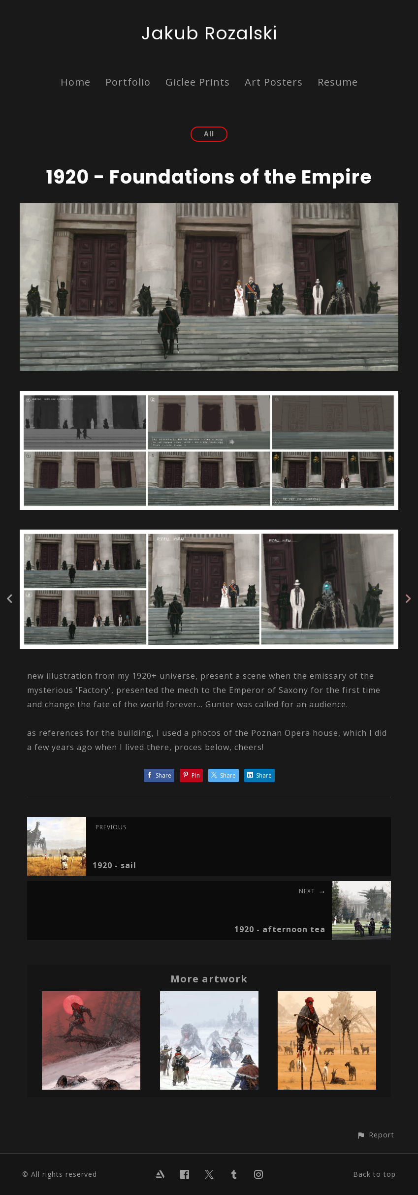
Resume (338, 82)
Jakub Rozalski (209, 33)
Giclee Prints (197, 82)
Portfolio (128, 82)
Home (76, 82)
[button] (375, 1135)
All (209, 133)
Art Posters (274, 82)
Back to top (374, 1174)
